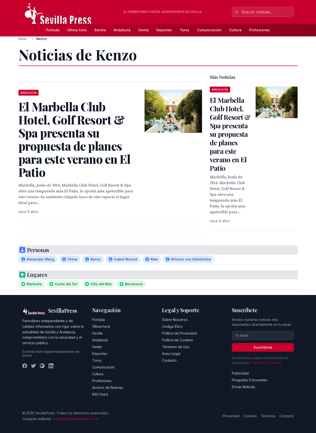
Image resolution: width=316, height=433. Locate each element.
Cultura (235, 30)
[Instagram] (42, 365)
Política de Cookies (177, 340)
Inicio (22, 39)
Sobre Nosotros (174, 320)
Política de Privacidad (179, 333)
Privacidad (231, 416)
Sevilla (100, 30)
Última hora (77, 30)
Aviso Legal (171, 353)
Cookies (250, 416)
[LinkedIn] (51, 365)
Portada (52, 30)
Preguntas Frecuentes (249, 380)
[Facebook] (24, 365)
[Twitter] (33, 365)
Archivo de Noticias (107, 387)
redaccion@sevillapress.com (75, 419)
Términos (268, 416)
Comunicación (209, 30)
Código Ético (172, 326)
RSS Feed (100, 394)
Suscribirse (262, 347)
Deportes (164, 30)
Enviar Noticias (243, 387)
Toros (184, 30)
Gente (143, 30)
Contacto (169, 360)
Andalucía (121, 30)
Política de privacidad (266, 363)
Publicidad (240, 373)
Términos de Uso (175, 347)
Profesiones (259, 30)
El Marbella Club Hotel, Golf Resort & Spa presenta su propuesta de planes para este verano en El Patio (230, 134)
